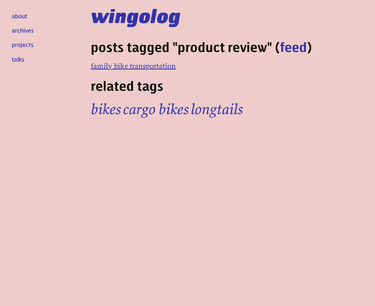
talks (18, 59)
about (19, 16)
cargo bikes (156, 109)
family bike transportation (133, 65)
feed (293, 46)
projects (22, 44)
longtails (217, 109)
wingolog (136, 15)
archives (23, 30)
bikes (106, 109)
